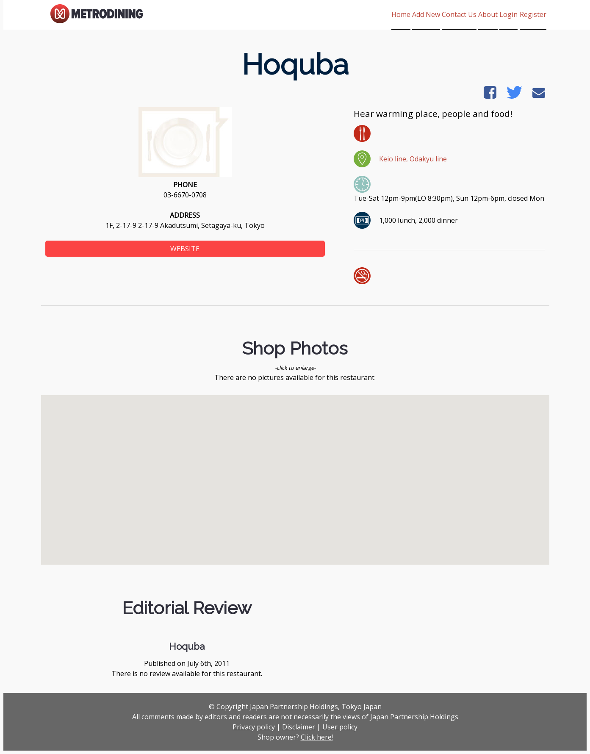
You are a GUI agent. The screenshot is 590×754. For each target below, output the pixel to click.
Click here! (317, 737)
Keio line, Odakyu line (413, 159)
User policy (339, 727)
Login (499, 14)
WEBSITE (184, 248)
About (468, 14)
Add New (386, 14)
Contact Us (429, 14)
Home (350, 14)
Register (533, 14)
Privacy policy (254, 727)
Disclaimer (298, 727)
